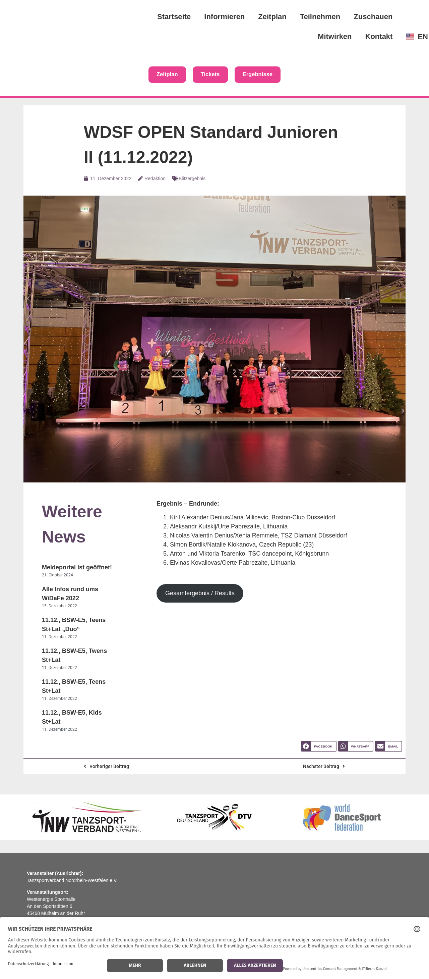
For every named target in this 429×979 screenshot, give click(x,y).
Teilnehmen (320, 16)
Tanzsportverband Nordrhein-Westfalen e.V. (72, 881)
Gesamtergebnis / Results (200, 593)
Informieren (224, 16)
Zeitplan (272, 16)
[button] (318, 747)
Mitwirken (335, 36)
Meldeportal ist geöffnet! (77, 568)
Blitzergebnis (192, 179)
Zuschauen (373, 16)
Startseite (174, 16)
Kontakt (379, 36)
